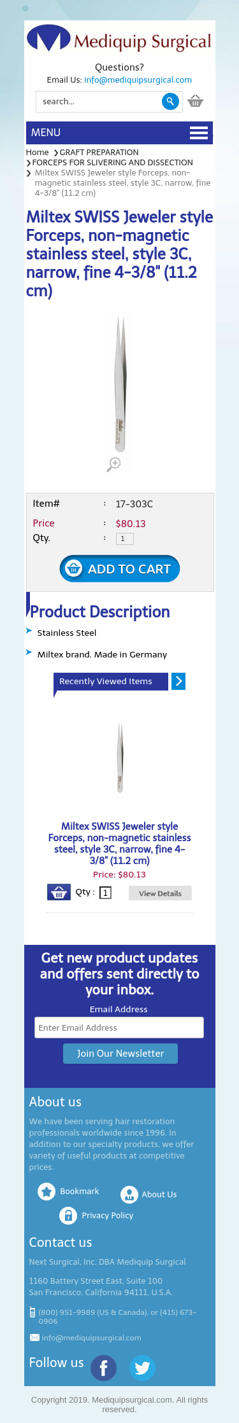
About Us (159, 1194)
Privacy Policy (107, 1215)
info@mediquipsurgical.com (138, 80)
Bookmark (79, 1191)
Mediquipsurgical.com (132, 1400)
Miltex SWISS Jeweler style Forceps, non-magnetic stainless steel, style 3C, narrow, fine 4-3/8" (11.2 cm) (119, 844)
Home (37, 152)
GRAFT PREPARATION (99, 152)
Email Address (119, 1009)
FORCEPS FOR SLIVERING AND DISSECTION (113, 162)
